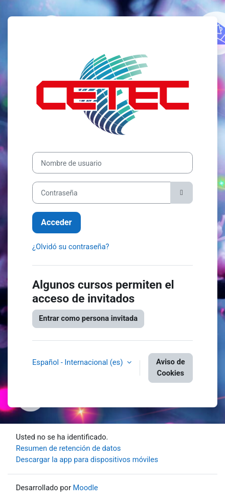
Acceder (56, 222)
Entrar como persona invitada (88, 318)
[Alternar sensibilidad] (181, 192)
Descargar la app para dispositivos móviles (87, 459)
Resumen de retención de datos (68, 448)
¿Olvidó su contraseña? (70, 246)
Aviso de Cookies (170, 367)
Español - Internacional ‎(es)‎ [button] (78, 362)
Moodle (85, 487)
